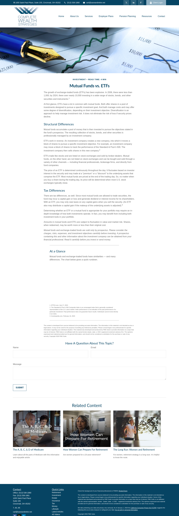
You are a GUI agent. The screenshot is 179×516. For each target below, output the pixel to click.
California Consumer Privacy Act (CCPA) (143, 508)
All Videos (56, 514)
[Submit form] (19, 387)
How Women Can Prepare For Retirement (85, 449)
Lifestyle (55, 509)
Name (16, 347)
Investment (56, 495)
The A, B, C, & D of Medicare (28, 449)
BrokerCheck (123, 491)
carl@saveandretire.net (94, 3)
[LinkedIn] (133, 2)
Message (17, 364)
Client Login (156, 3)
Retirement (56, 492)
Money (54, 506)
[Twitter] (126, 2)
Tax (53, 503)
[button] (61, 16)
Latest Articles (57, 512)
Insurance (56, 501)
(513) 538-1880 (72, 3)
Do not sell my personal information (126, 510)
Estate (54, 498)
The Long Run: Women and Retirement (134, 449)
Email (93, 347)
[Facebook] (141, 2)
